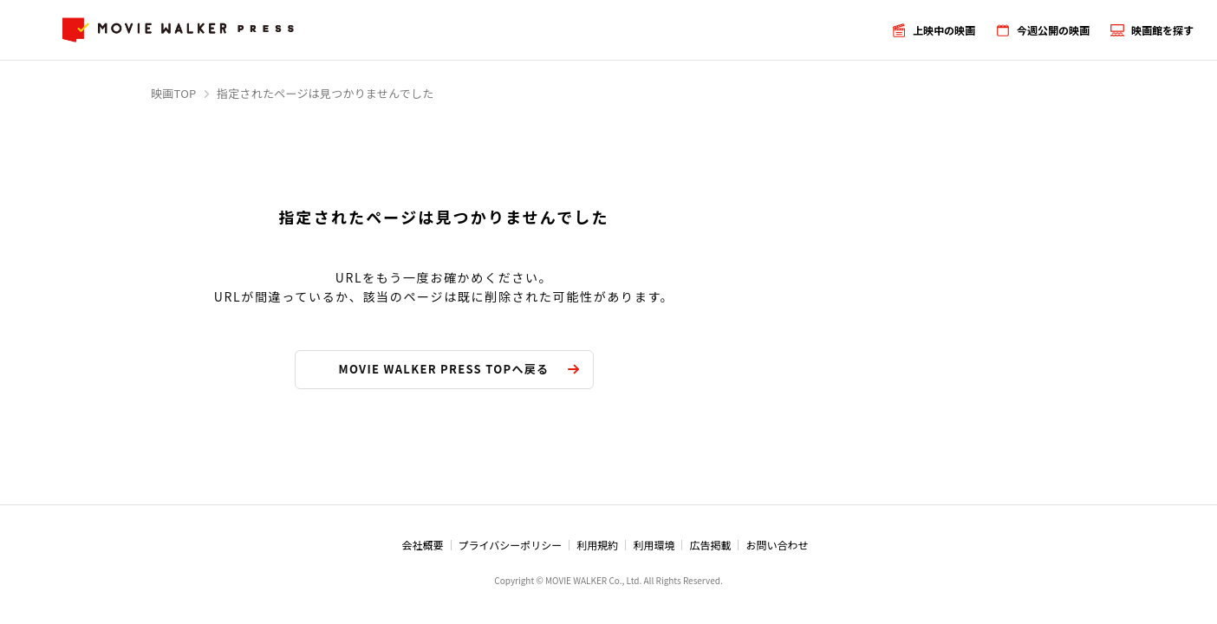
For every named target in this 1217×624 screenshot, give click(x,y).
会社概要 (423, 544)
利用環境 (653, 544)
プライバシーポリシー (511, 544)
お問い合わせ (776, 544)
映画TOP (174, 93)
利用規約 (597, 544)
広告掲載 (710, 544)
